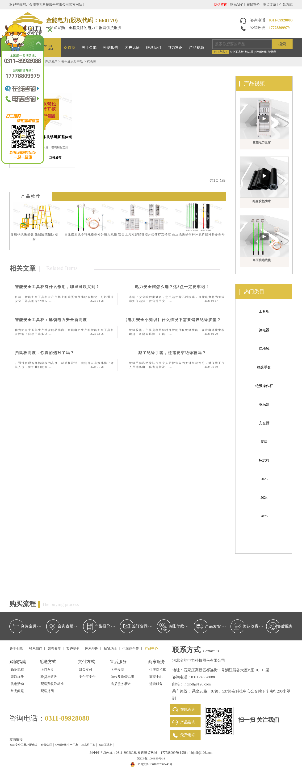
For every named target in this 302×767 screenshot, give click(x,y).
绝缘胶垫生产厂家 (66, 744)
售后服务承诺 (121, 684)
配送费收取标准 (52, 684)
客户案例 (73, 648)
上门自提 (47, 670)
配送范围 (47, 691)
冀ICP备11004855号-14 (151, 758)
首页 (71, 47)
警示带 (272, 52)
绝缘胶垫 (261, 52)
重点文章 (269, 4)
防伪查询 (220, 4)
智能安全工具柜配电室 (23, 744)
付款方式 (286, 4)
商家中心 (156, 677)
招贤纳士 (110, 648)
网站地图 (91, 648)
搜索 (282, 44)
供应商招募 (157, 670)
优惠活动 (17, 684)
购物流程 (17, 670)
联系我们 (236, 4)
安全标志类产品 (72, 61)
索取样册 (17, 677)
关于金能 (89, 47)
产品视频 (196, 47)
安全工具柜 (237, 52)
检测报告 (110, 47)
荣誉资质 (54, 648)
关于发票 (117, 670)
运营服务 (156, 684)
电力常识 (175, 47)
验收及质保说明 (122, 677)
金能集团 (46, 744)
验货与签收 (49, 677)
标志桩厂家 (88, 744)
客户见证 (132, 47)
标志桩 (249, 52)
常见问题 (17, 691)
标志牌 (91, 61)
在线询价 (253, 4)
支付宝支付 (87, 677)
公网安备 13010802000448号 (155, 764)
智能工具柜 (105, 744)
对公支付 (85, 670)
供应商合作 (130, 648)
